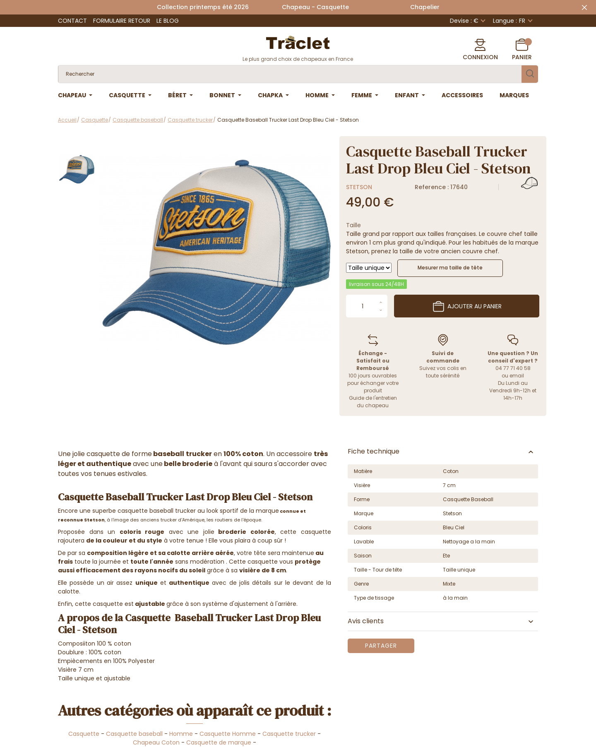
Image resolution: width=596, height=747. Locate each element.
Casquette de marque (218, 742)
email (516, 375)
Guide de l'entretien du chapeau (373, 401)
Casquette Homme (227, 734)
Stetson (359, 187)
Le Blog (167, 21)
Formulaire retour (121, 21)
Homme (181, 734)
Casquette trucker (289, 734)
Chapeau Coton (156, 742)
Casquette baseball (134, 734)
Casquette (83, 734)
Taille (353, 225)
